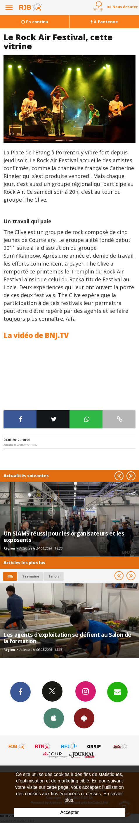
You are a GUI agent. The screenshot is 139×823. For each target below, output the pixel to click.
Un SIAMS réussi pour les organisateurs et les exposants (64, 536)
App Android (84, 718)
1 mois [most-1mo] (53, 576)
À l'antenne (104, 22)
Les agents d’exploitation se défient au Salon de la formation (67, 638)
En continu (34, 22)
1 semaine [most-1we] (30, 576)
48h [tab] (10, 576)
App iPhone (54, 718)
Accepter (69, 812)
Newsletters (117, 692)
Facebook (20, 692)
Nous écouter (125, 6)
